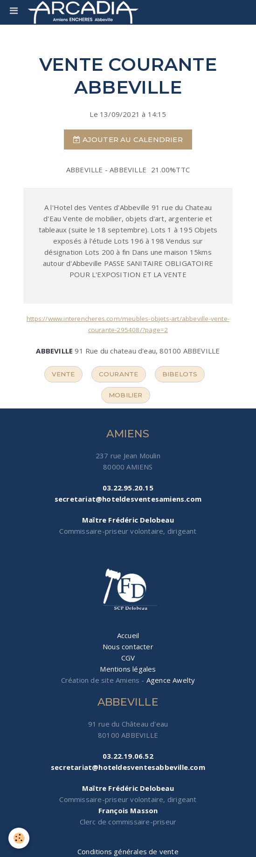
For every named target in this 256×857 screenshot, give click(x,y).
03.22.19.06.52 (128, 756)
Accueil (128, 635)
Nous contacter (128, 646)
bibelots (180, 374)
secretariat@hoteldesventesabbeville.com (128, 767)
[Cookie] (18, 838)
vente (63, 374)
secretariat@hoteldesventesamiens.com (128, 498)
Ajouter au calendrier (128, 139)
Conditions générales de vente (128, 851)
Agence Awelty (170, 680)
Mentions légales (128, 668)
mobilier (126, 395)
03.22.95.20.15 (128, 487)
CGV (128, 657)
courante (118, 374)
